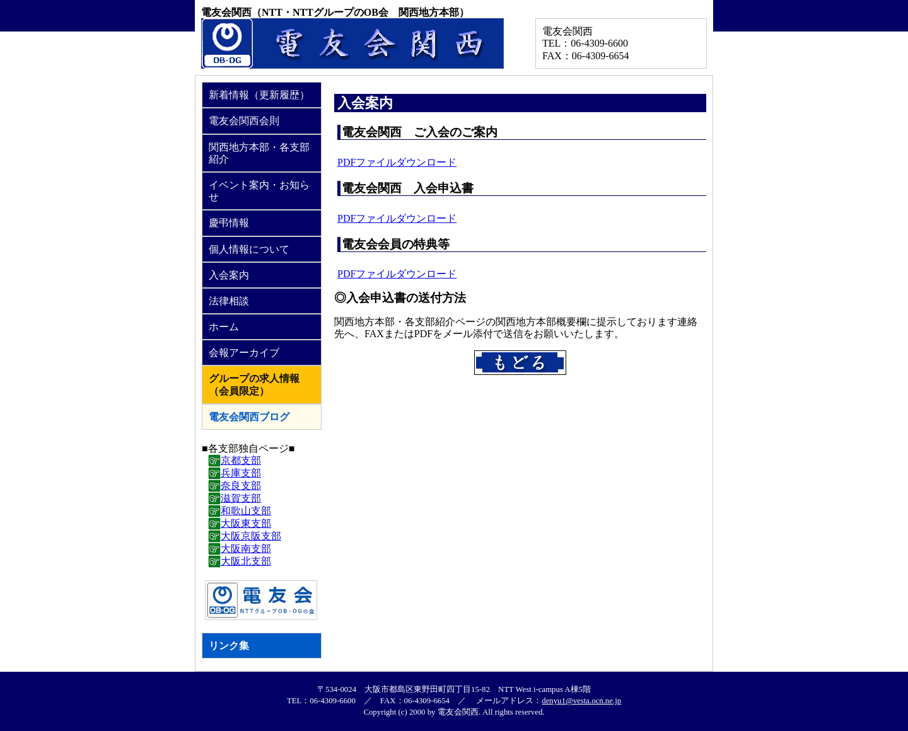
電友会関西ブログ (249, 417)
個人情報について (249, 249)
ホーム (224, 326)
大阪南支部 (246, 548)
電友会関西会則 (244, 120)
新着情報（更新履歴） (259, 94)
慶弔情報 (229, 222)
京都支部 (241, 460)
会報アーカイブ (244, 352)
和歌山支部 (246, 510)
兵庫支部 (241, 473)
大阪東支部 (246, 523)
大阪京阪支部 (251, 536)
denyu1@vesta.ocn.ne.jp (581, 700)
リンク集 (229, 645)
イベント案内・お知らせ (259, 191)
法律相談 (229, 301)
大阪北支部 (246, 561)
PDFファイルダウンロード (397, 162)
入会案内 (229, 275)
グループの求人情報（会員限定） (254, 384)
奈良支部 (241, 485)
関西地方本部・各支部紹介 (259, 153)
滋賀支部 (241, 498)
